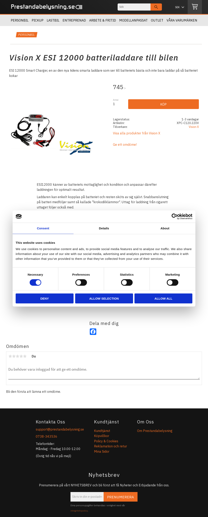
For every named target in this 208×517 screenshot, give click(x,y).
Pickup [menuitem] (37, 20)
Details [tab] (104, 228)
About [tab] (164, 228)
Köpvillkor (101, 436)
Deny (44, 298)
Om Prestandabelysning (154, 431)
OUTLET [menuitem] (157, 20)
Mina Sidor (101, 451)
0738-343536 (46, 436)
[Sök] (156, 7)
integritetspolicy (79, 510)
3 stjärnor (17, 356)
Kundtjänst (102, 431)
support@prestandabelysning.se (60, 429)
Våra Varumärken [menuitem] (182, 20)
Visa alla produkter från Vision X (136, 133)
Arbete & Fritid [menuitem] (102, 20)
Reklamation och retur (110, 446)
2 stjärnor (14, 356)
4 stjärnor (21, 356)
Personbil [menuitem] (19, 20)
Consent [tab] (43, 228)
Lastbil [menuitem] (53, 20)
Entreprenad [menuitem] (74, 20)
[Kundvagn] (195, 7)
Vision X (194, 127)
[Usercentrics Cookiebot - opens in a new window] (174, 216)
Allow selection (104, 298)
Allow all (163, 298)
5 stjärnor (25, 356)
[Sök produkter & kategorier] (134, 7)
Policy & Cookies (106, 441)
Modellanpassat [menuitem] (133, 20)
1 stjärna (10, 356)
